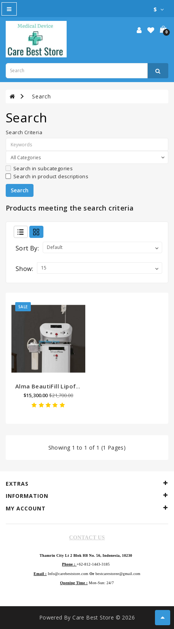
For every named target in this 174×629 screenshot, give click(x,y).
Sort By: (27, 248)
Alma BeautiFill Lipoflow (50, 386)
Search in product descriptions (47, 176)
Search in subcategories (39, 168)
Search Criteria (24, 132)
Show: (24, 269)
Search (41, 96)
